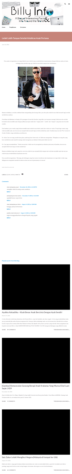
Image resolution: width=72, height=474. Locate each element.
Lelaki (8, 174)
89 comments (11, 329)
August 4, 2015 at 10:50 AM (28, 213)
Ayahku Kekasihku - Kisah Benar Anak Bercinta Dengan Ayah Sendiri (32, 312)
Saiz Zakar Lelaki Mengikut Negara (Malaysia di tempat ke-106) (30, 457)
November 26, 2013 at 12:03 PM (28, 187)
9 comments (11, 401)
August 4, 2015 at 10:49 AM (29, 204)
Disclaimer (23, 27)
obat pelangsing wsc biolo (14, 204)
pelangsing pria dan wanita (14, 195)
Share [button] (66, 174)
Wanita (17, 174)
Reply (9, 192)
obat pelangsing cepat (13, 187)
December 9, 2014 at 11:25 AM (30, 195)
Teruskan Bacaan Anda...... (62, 329)
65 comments (11, 470)
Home (3, 27)
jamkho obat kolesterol (13, 213)
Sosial (13, 174)
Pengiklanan (12, 27)
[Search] (65, 3)
